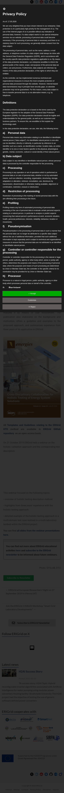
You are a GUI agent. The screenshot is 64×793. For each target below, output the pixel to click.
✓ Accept (31, 294)
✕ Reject (32, 307)
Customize (32, 300)
